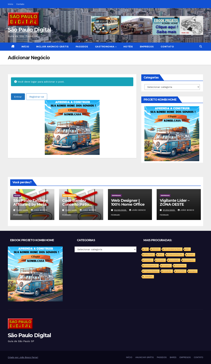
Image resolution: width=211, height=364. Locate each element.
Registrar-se (36, 96)
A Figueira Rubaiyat (151, 271)
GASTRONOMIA (105, 46)
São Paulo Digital (29, 29)
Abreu (160, 254)
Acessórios (148, 260)
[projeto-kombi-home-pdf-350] (72, 127)
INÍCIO (25, 46)
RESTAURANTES (69, 195)
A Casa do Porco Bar (175, 254)
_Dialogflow (148, 276)
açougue (193, 271)
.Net (145, 249)
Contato (20, 4)
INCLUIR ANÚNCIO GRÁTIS (52, 46)
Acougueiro (166, 265)
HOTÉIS (128, 46)
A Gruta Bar (167, 271)
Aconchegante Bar (150, 265)
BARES (173, 357)
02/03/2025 (120, 210)
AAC (187, 249)
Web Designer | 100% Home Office (128, 202)
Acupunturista (180, 265)
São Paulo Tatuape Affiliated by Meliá (30, 202)
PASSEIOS (82, 46)
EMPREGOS (147, 46)
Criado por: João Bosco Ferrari (23, 357)
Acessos (190, 254)
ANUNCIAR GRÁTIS (144, 357)
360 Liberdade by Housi (172, 249)
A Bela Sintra (148, 254)
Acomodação (173, 260)
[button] (200, 46)
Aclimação (160, 260)
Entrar (18, 96)
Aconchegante (189, 260)
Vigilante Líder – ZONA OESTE (174, 202)
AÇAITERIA (180, 271)
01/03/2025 (169, 210)
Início (10, 4)
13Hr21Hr (155, 249)
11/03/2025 (22, 210)
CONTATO (167, 46)
